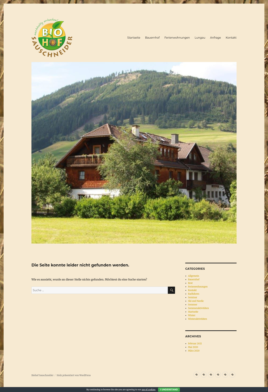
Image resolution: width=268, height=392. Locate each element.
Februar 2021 (195, 343)
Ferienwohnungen (177, 37)
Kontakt (231, 37)
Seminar (192, 297)
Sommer (192, 304)
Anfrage (215, 37)
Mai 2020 (193, 347)
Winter (191, 315)
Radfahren (193, 293)
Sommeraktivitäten (198, 308)
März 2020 (193, 350)
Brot (190, 283)
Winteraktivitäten (197, 319)
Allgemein (193, 275)
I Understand (169, 389)
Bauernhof (152, 37)
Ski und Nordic (196, 301)
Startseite (133, 37)
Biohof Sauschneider (42, 375)
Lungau (200, 37)
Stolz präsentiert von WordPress (74, 375)
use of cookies (148, 389)
